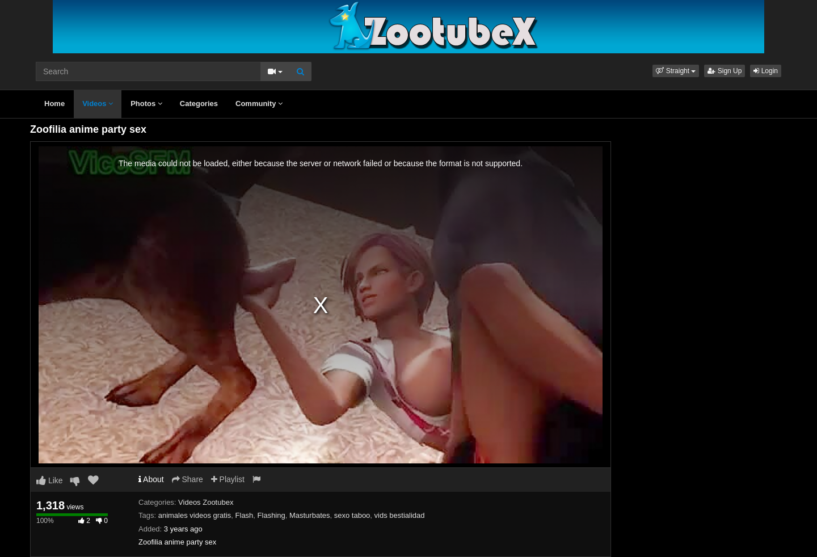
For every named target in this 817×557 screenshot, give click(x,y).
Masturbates (309, 515)
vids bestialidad (399, 515)
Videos (97, 103)
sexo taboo (352, 515)
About (151, 479)
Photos (146, 103)
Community (259, 103)
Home (54, 103)
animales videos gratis (194, 515)
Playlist (228, 479)
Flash (244, 515)
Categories (199, 103)
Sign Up (724, 71)
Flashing (271, 515)
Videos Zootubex (205, 502)
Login (765, 71)
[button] (675, 71)
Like (49, 480)
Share (187, 479)
